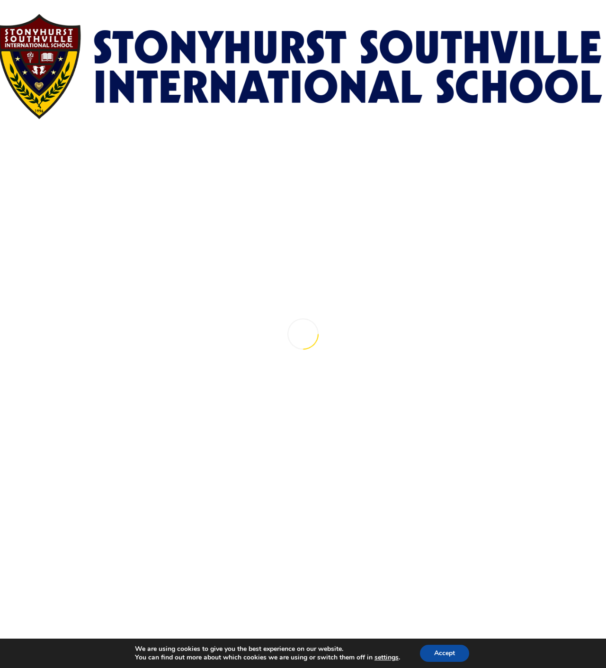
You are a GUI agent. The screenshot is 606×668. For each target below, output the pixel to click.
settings (386, 657)
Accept (444, 653)
